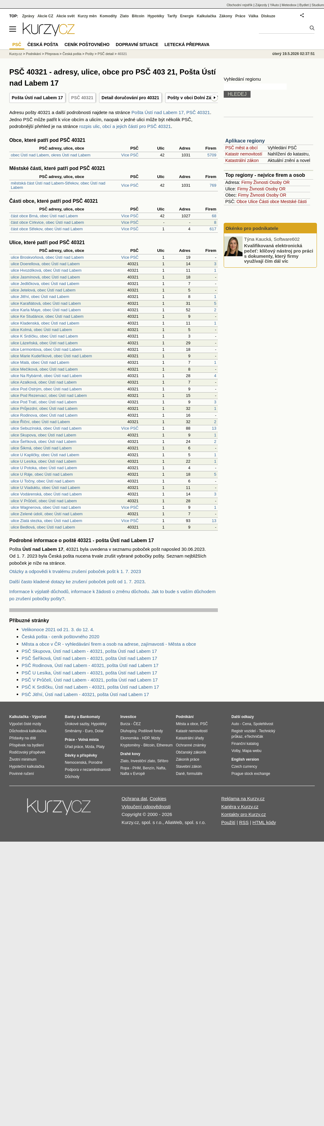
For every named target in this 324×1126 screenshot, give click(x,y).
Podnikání (33, 54)
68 (214, 216)
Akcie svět (65, 16)
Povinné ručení (21, 773)
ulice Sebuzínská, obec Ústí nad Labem (46, 428)
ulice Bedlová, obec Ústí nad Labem (43, 527)
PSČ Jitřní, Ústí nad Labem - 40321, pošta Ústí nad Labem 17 (85, 694)
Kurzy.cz (15, 54)
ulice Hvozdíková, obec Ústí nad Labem (46, 270)
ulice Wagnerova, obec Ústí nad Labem (46, 507)
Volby (235, 751)
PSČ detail (106, 54)
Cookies (158, 798)
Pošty (89, 54)
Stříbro (162, 761)
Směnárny (73, 731)
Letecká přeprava (187, 44)
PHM (136, 768)
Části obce (269, 201)
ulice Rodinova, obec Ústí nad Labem (44, 415)
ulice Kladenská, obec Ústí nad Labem (45, 323)
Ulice (253, 201)
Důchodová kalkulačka (27, 731)
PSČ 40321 (82, 97)
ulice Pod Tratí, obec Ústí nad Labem (44, 402)
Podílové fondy (150, 731)
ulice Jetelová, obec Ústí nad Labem (43, 290)
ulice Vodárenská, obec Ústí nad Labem (46, 494)
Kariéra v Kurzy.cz (240, 806)
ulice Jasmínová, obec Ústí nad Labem (45, 277)
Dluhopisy (128, 731)
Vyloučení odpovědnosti (146, 806)
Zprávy (28, 16)
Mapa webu (251, 751)
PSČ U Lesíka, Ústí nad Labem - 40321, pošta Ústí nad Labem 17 (89, 672)
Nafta (160, 768)
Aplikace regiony (245, 140)
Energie (187, 16)
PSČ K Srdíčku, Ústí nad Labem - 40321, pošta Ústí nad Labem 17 (90, 687)
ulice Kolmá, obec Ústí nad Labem (41, 329)
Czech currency (244, 766)
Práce (240, 16)
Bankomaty (90, 717)
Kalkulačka (206, 16)
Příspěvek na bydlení (26, 745)
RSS (244, 822)
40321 (122, 54)
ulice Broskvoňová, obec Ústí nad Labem (47, 257)
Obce (242, 201)
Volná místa (88, 739)
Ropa (124, 768)
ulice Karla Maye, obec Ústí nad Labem (46, 310)
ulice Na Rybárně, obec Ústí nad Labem (46, 375)
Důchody (72, 777)
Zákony (225, 16)
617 (213, 229)
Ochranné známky (191, 745)
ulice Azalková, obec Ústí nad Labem (44, 382)
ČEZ (137, 724)
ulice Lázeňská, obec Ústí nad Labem (44, 343)
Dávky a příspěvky (81, 755)
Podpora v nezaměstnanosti (88, 769)
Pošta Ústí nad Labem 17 (37, 97)
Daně (180, 773)
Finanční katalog (245, 743)
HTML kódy (264, 822)
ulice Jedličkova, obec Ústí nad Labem (45, 283)
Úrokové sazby (77, 724)
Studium (318, 5)
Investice (128, 717)
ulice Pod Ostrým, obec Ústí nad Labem (46, 389)
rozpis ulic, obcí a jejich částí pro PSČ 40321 (125, 126)
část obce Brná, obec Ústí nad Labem (44, 216)
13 (214, 428)
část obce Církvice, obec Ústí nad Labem (47, 222)
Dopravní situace (137, 44)
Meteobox (289, 5)
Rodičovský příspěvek (27, 752)
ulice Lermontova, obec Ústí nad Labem (46, 349)
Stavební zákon (188, 766)
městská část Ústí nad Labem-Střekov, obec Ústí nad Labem (58, 185)
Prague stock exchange (250, 773)
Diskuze (268, 16)
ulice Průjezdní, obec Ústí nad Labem (44, 408)
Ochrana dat (134, 798)
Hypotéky (155, 16)
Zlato (124, 16)
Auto (235, 724)
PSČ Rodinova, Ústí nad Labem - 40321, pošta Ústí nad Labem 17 (90, 665)
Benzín (148, 768)
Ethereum (164, 745)
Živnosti (260, 182)
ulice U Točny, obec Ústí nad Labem (43, 481)
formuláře (194, 773)
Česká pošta (72, 54)
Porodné (95, 762)
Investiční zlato (143, 761)
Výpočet (39, 717)
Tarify (172, 16)
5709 (211, 155)
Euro (89, 731)
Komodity (108, 16)
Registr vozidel (243, 731)
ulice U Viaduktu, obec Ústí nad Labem (45, 487)
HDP (145, 738)
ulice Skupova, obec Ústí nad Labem (43, 435)
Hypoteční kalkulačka (26, 766)
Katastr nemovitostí (243, 153)
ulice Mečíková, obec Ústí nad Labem (44, 369)
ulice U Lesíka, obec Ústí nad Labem (43, 461)
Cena (246, 724)
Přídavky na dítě (22, 738)
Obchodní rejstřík (240, 5)
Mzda (89, 747)
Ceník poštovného (87, 44)
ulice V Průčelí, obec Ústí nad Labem (44, 501)
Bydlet (304, 5)
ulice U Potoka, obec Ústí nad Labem (44, 467)
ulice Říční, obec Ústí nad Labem (40, 421)
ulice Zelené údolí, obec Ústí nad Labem (47, 514)
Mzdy (156, 738)
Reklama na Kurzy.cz (243, 798)
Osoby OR (279, 182)
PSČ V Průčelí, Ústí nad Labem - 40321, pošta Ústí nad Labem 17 (90, 679)
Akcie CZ (45, 16)
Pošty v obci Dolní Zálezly (194, 97)
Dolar (99, 731)
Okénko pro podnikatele (252, 228)
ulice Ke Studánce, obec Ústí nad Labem (47, 316)
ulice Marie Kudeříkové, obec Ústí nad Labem (51, 356)
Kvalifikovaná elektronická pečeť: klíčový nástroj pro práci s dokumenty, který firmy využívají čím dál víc (278, 253)
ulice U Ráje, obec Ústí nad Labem (42, 474)
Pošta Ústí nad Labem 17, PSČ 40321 (170, 112)
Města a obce (187, 724)
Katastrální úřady (190, 738)
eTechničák (254, 736)
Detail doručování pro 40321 (130, 97)
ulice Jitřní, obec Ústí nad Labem (40, 296)
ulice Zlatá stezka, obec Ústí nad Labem (46, 520)
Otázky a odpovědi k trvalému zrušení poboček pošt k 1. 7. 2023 (75, 571)
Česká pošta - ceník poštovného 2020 (60, 636)
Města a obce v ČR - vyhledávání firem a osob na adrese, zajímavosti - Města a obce (109, 644)
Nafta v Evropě (132, 773)
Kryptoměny (130, 745)
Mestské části (293, 201)
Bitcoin (138, 16)
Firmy (246, 182)
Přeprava (52, 54)
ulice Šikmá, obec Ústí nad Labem (41, 448)
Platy (100, 747)
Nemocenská (75, 762)
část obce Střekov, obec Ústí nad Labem (47, 229)
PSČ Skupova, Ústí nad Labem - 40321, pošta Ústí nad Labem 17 (89, 651)
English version (245, 759)
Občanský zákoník (191, 752)
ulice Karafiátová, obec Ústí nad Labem (46, 303)
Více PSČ (130, 155)
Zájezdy (261, 5)
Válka (253, 16)
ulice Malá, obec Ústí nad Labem (40, 362)
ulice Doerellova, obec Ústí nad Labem (45, 263)
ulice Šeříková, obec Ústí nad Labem (43, 441)
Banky (70, 717)
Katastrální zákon (242, 160)
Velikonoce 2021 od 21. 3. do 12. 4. (58, 629)
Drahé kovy (130, 754)
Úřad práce (74, 747)
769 (213, 185)
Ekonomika (129, 738)
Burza (125, 724)
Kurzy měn (87, 16)
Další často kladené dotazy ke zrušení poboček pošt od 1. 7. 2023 (76, 581)
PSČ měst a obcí (241, 147)
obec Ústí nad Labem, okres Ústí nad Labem (50, 155)
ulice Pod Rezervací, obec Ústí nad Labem (49, 395)
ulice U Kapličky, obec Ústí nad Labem (45, 455)
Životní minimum (22, 759)
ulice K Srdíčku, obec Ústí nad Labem (44, 336)
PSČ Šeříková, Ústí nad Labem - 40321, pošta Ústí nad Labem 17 (89, 658)
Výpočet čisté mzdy (25, 724)
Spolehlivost (263, 724)
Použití (228, 822)
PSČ (16, 44)
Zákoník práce (187, 759)
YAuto (274, 5)
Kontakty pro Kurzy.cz (243, 814)
